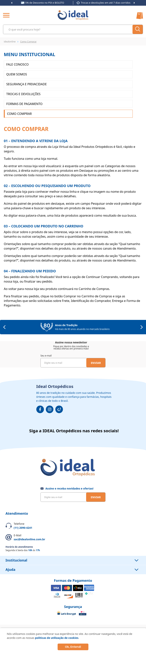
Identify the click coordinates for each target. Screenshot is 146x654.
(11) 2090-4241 (23, 527)
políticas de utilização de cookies (56, 638)
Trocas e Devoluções (23, 94)
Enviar (96, 363)
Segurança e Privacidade (26, 84)
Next (134, 3)
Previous (11, 3)
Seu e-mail (46, 355)
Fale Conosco (17, 64)
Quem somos (16, 74)
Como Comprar (19, 114)
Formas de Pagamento (24, 104)
